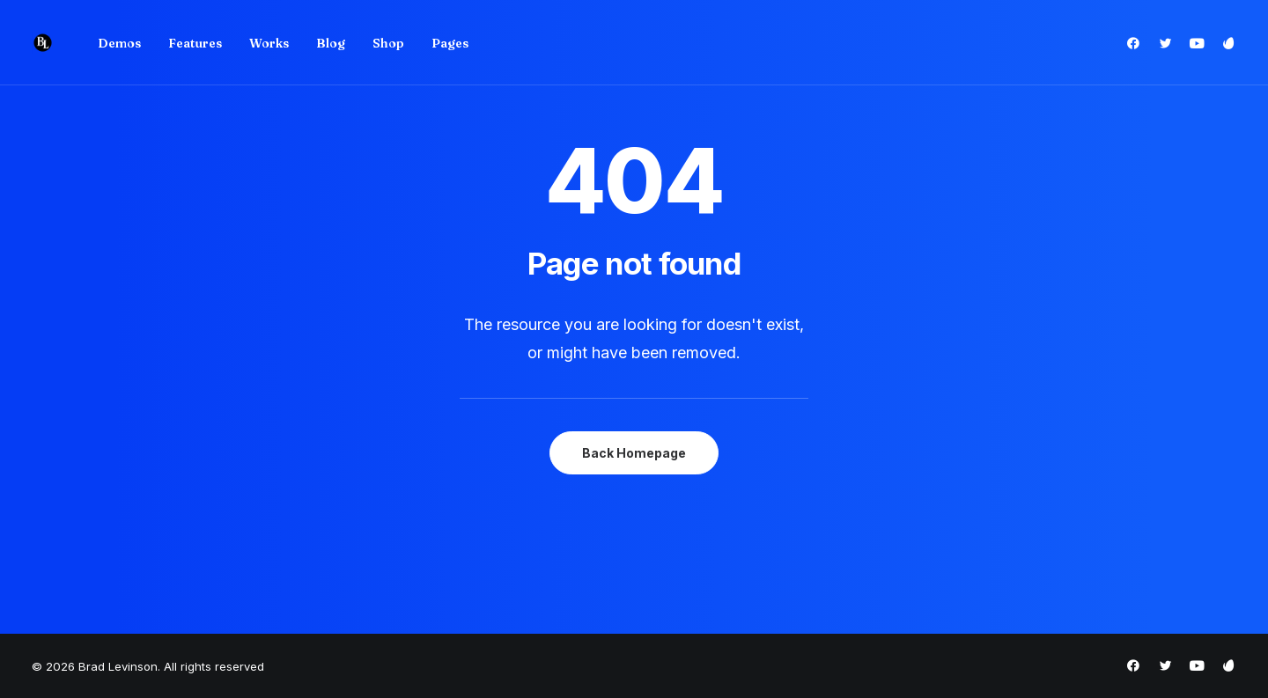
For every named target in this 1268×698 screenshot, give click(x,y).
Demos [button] (119, 43)
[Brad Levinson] (43, 43)
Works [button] (269, 43)
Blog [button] (330, 43)
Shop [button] (388, 43)
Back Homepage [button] (634, 452)
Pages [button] (449, 43)
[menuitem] (119, 42)
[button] (1137, 42)
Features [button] (195, 43)
